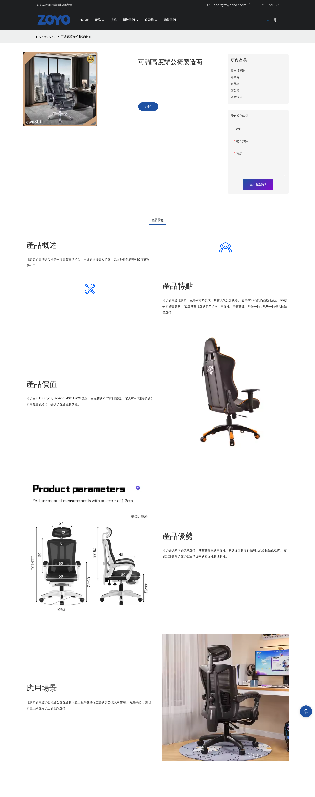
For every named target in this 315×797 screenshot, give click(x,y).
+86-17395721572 (263, 5)
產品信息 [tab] (157, 220)
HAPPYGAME (46, 37)
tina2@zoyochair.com (226, 5)
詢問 (148, 106)
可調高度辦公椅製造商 (76, 37)
